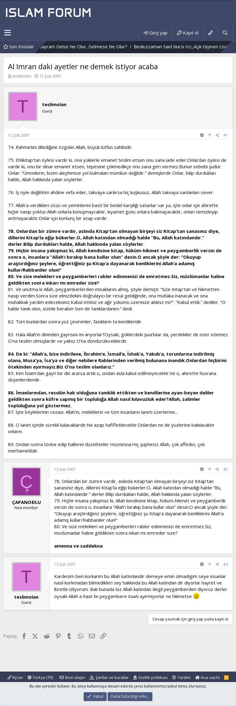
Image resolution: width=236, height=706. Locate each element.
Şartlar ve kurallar (112, 677)
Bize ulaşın (75, 677)
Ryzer (15, 677)
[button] (7, 33)
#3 (225, 564)
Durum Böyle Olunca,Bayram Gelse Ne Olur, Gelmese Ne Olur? (77, 46)
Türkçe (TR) (40, 677)
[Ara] (225, 33)
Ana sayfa (207, 677)
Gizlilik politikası (153, 677)
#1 (225, 135)
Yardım (184, 677)
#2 (225, 469)
